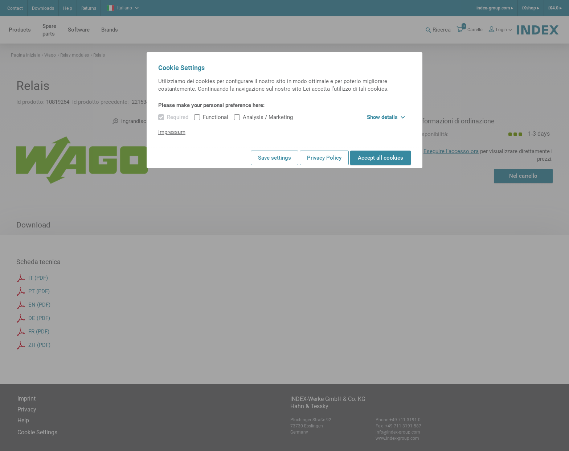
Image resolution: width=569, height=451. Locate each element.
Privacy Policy (324, 158)
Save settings (274, 158)
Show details (386, 117)
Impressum (171, 132)
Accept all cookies (380, 158)
